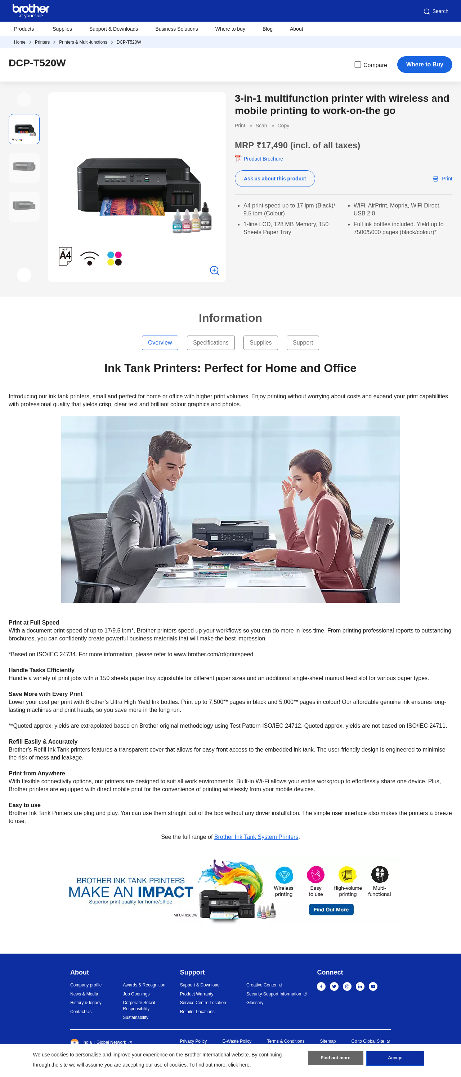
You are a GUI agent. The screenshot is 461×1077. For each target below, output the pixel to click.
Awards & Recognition (144, 985)
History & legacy (86, 1002)
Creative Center (261, 985)
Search (435, 11)
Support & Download (200, 985)
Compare (370, 64)
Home (20, 42)
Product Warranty (197, 994)
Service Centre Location (203, 1002)
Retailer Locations (197, 1011)
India (81, 1042)
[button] (24, 99)
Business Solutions (176, 29)
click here (239, 1065)
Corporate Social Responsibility (139, 1005)
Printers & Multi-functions (83, 42)
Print (447, 178)
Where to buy (230, 29)
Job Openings (136, 994)
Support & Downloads (113, 29)
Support (303, 343)
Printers (42, 42)
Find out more (335, 1059)
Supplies (62, 29)
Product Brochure (263, 159)
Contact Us (80, 1011)
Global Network (111, 1042)
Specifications (211, 343)
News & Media (84, 994)
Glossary (254, 1002)
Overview (160, 343)
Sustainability (135, 1017)
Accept (395, 1059)
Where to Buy (424, 64)
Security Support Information (273, 994)
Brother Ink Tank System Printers (256, 837)
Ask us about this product (275, 178)
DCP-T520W (129, 42)
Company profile (86, 985)
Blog (268, 29)
